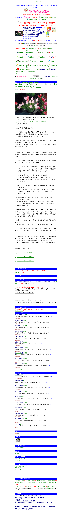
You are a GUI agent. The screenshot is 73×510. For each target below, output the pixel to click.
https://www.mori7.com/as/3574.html (24, 253)
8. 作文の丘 (19, 57)
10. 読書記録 (41, 57)
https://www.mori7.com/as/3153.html (24, 257)
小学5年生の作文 (20, 483)
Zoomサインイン (19, 471)
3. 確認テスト (51, 48)
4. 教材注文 (19, 52)
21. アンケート (30, 69)
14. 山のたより (41, 61)
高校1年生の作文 (31, 487)
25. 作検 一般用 (30, 71)
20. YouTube (20, 69)
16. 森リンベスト (21, 65)
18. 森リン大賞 (41, 65)
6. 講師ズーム (41, 52)
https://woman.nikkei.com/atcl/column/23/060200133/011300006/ (32, 122)
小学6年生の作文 (31, 483)
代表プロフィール (19, 469)
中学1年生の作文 (43, 483)
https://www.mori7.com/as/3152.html (24, 261)
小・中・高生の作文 (20, 448)
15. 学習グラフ (51, 61)
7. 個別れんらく (52, 52)
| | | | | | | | (37, 77)
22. (41, 69)
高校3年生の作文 (52, 487)
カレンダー (42, 19)
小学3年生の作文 (41, 482)
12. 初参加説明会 (21, 61)
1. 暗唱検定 (30, 48)
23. (51, 69)
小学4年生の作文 (52, 482)
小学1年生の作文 (20, 482)
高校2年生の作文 (42, 487)
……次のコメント (19, 370)
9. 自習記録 (30, 57)
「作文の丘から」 (49, 489)
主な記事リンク (19, 454)
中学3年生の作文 (20, 487)
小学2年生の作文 (30, 482)
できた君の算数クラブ (21, 467)
